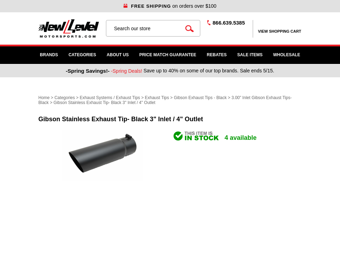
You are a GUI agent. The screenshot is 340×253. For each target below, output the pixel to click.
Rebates (217, 54)
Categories (82, 54)
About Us (118, 54)
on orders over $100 (170, 6)
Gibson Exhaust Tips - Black (200, 97)
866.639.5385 (229, 23)
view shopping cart (279, 31)
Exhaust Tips (157, 97)
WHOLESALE (286, 54)
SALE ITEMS (250, 54)
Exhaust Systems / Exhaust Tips (110, 97)
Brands (49, 54)
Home (44, 97)
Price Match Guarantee (167, 54)
